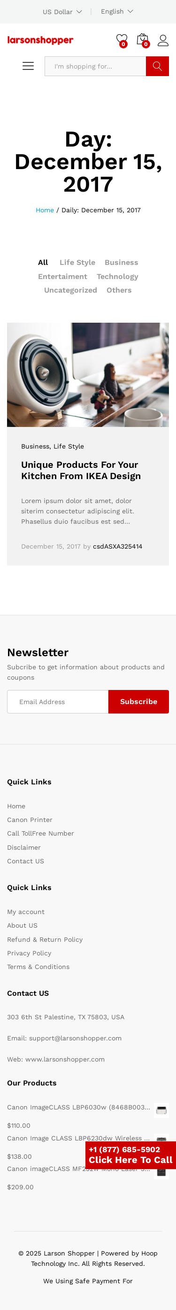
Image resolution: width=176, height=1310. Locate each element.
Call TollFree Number (40, 833)
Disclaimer (24, 847)
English (112, 11)
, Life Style (66, 446)
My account (26, 911)
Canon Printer (30, 819)
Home (16, 806)
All (43, 262)
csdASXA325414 (118, 546)
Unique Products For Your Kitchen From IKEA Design (81, 470)
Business (121, 262)
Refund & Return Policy (45, 939)
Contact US (25, 861)
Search (157, 66)
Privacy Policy (29, 953)
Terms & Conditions (38, 966)
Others (119, 290)
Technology (117, 276)
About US (22, 925)
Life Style (77, 262)
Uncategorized (70, 290)
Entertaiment (62, 276)
